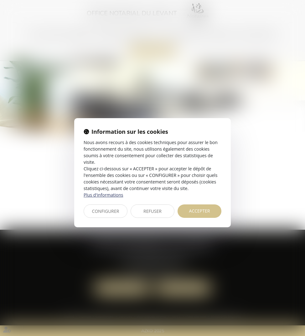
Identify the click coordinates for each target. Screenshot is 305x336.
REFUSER (152, 211)
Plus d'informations (103, 195)
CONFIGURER (105, 211)
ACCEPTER (199, 211)
